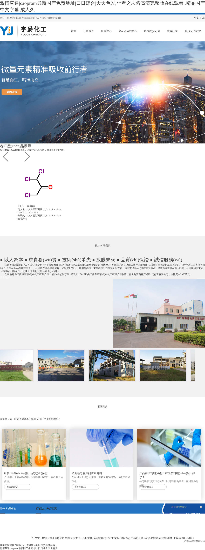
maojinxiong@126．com (56, 529)
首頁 (73, 31)
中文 (196, 18)
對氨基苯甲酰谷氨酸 (11, 529)
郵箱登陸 (200, 541)
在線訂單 (172, 31)
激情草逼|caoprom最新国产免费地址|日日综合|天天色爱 (29, 548)
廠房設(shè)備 (152, 31)
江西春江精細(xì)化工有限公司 (21, 265)
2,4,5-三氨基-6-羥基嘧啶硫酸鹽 (16, 518)
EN (203, 18)
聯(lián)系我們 (193, 31)
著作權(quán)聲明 (160, 538)
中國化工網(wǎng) (120, 538)
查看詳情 (35, 218)
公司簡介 (88, 31)
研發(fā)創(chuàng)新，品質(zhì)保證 (25, 473)
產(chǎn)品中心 (128, 31)
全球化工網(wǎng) (140, 538)
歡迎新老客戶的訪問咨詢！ (88, 473)
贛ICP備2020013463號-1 (181, 538)
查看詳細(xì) (12, 487)
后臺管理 (189, 541)
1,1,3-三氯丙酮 (7, 539)
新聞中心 (106, 31)
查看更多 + (5, 277)
